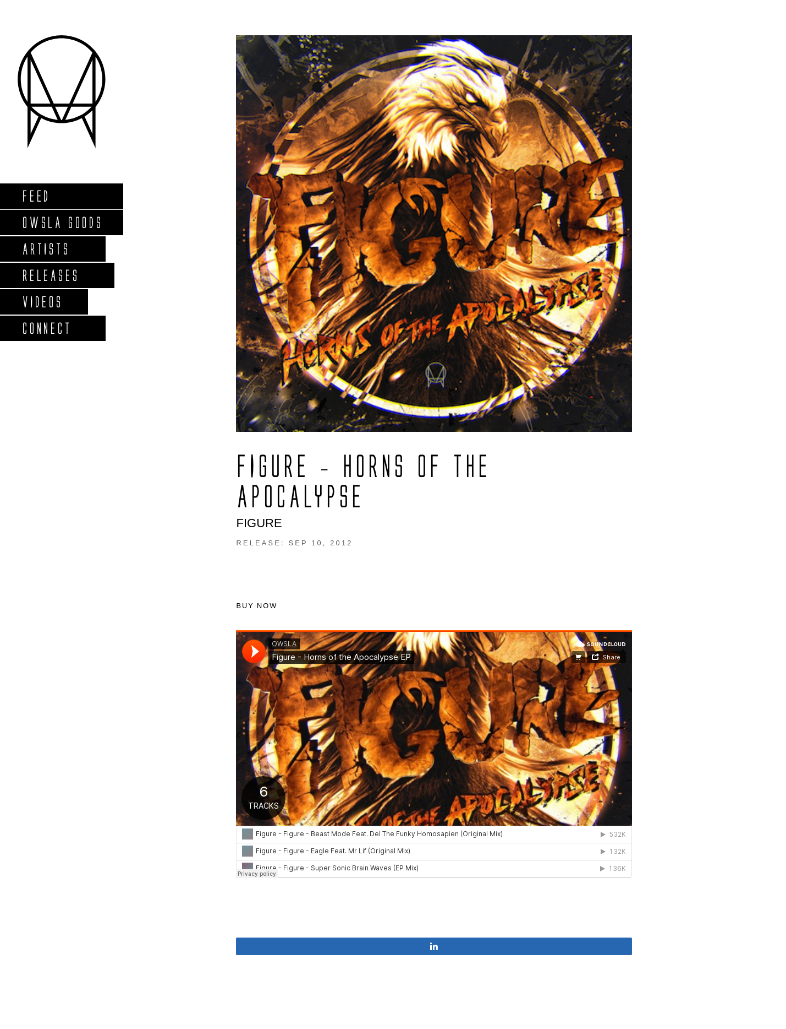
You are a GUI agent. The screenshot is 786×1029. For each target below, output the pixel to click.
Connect (47, 328)
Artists (46, 248)
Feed (36, 195)
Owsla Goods (62, 222)
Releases (50, 275)
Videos (42, 301)
